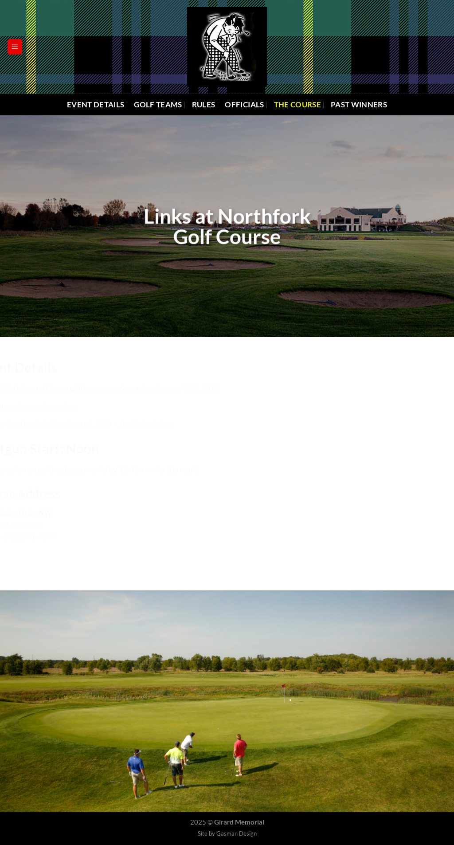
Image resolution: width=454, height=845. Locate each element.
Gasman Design (236, 833)
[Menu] (15, 46)
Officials (244, 104)
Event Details (95, 104)
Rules (203, 104)
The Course (297, 104)
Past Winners (359, 104)
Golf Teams (158, 104)
